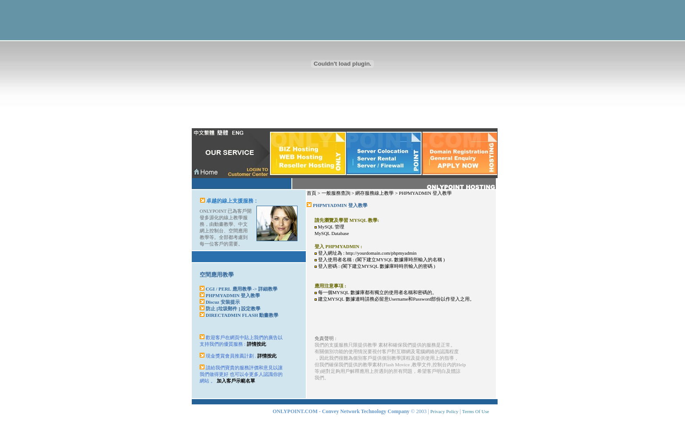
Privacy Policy (444, 411)
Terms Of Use (475, 411)
